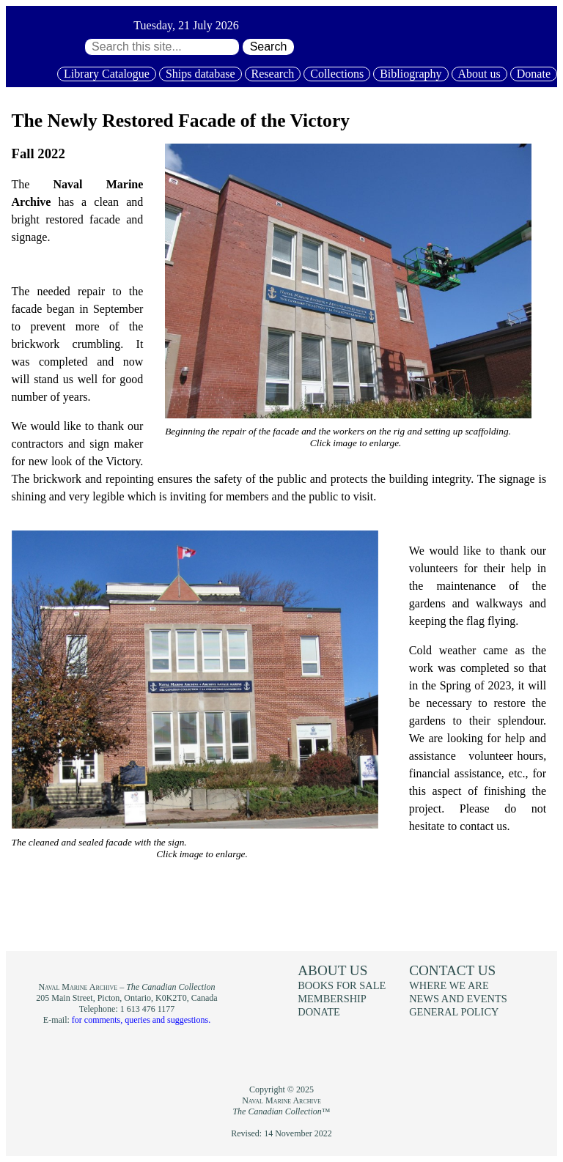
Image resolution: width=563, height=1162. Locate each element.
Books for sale (342, 985)
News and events (458, 998)
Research (273, 73)
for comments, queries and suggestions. (141, 1020)
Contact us (452, 970)
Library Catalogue (107, 73)
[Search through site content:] (162, 47)
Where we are (448, 985)
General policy (453, 1012)
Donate (534, 73)
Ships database (200, 73)
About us (479, 73)
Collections (337, 73)
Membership (332, 998)
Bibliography (410, 73)
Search (268, 46)
